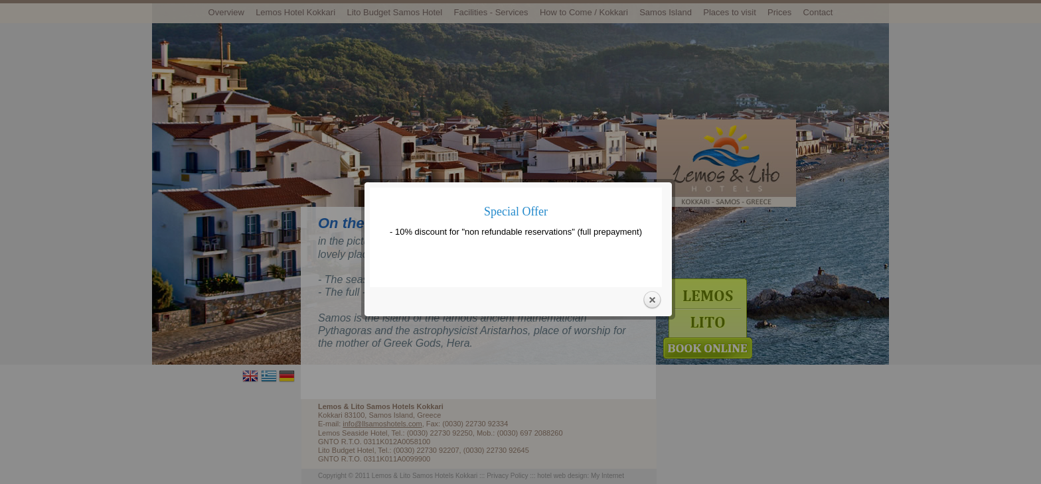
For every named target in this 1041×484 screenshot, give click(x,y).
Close (652, 297)
